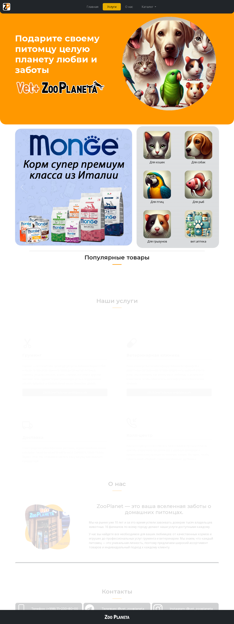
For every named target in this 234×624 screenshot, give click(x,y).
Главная (92, 7)
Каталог (148, 7)
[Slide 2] (73, 240)
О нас (129, 7)
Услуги (111, 7)
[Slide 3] (80, 240)
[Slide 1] (67, 240)
